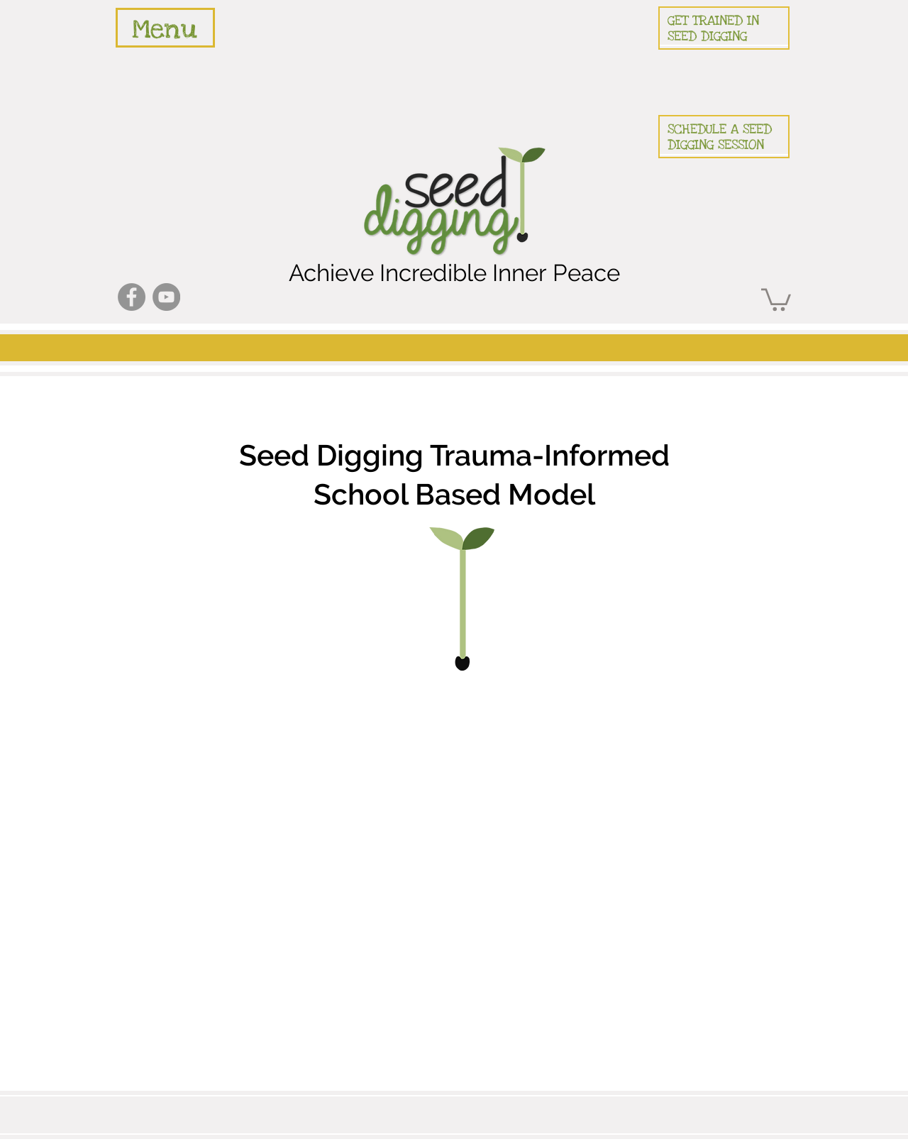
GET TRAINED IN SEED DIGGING (713, 28)
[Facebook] (131, 297)
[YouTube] (166, 297)
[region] (165, 28)
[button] (776, 298)
